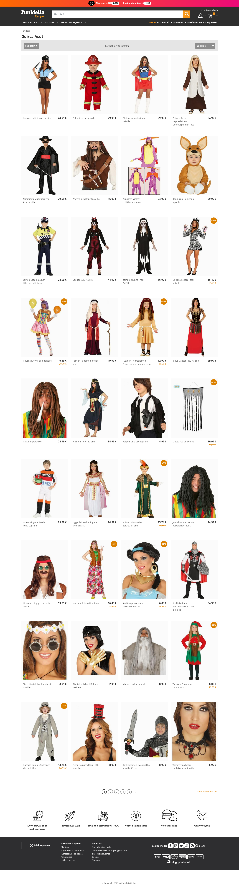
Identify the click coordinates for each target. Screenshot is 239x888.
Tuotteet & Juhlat (72, 22)
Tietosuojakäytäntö (101, 853)
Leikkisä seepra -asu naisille (183, 281)
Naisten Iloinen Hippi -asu (86, 603)
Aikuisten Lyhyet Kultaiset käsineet (86, 686)
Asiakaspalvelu (40, 845)
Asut (37, 22)
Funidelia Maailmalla (101, 847)
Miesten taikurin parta (134, 684)
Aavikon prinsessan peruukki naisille (133, 605)
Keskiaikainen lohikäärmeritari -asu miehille (184, 606)
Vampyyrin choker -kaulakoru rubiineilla (183, 766)
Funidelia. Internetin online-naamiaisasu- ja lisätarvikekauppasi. (32, 14)
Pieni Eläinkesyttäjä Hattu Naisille (86, 766)
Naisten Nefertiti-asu (84, 441)
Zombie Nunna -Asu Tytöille (133, 281)
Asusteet (50, 22)
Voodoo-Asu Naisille (83, 279)
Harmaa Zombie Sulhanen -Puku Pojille (36, 766)
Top (151, 22)
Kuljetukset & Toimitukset (73, 850)
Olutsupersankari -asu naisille (134, 120)
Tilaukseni (65, 847)
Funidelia (25, 30)
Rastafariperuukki (32, 441)
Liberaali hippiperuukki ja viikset (36, 605)
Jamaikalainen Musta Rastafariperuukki (183, 524)
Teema (25, 22)
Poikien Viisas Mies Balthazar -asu (132, 524)
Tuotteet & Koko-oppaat (72, 853)
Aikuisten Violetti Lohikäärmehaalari (132, 200)
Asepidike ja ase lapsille (135, 441)
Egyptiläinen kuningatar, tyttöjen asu (85, 524)
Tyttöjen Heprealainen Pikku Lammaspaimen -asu (137, 362)
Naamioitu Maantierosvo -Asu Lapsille (36, 200)
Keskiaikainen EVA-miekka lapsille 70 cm (136, 766)
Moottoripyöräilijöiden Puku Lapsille (34, 524)
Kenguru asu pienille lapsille (183, 200)
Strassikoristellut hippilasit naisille (37, 686)
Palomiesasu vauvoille (84, 118)
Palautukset (66, 856)
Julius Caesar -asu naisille (186, 360)
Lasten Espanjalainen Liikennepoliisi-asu (34, 281)
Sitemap (96, 860)
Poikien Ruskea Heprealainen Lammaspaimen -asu (183, 121)
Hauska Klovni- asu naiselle (37, 360)
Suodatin (30, 45)
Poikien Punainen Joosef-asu (86, 362)
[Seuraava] (135, 791)
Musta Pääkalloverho (183, 441)
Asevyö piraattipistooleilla (86, 198)
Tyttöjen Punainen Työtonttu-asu (182, 686)
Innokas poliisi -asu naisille (37, 118)
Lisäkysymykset (68, 860)
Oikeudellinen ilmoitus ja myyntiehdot (109, 850)
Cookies (95, 856)
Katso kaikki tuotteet (207, 791)
